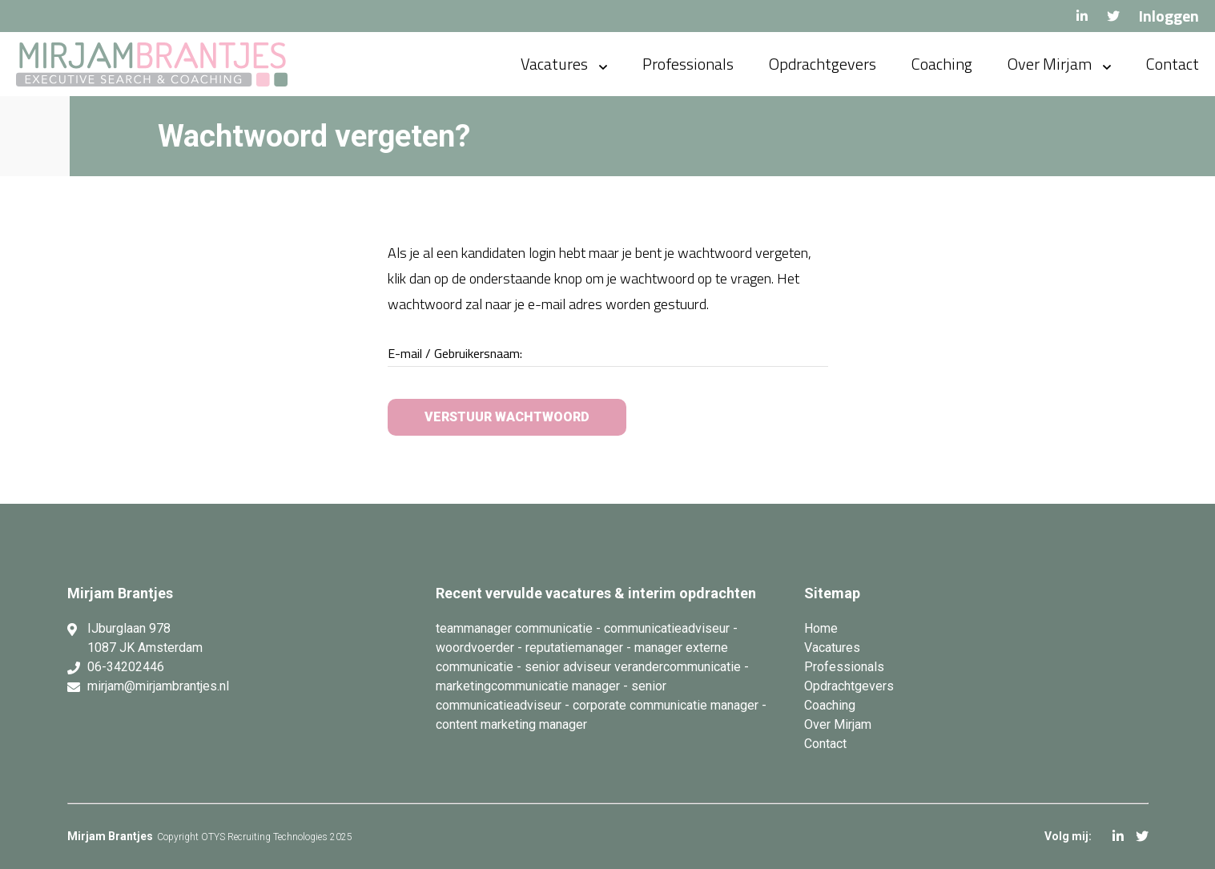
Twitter (1113, 16)
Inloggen (1169, 15)
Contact (1172, 63)
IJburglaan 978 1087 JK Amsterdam (145, 638)
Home (821, 628)
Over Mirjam (1050, 63)
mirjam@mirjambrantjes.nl (158, 686)
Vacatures (554, 63)
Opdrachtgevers (822, 63)
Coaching (941, 63)
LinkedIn (1082, 16)
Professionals (688, 63)
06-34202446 (125, 666)
